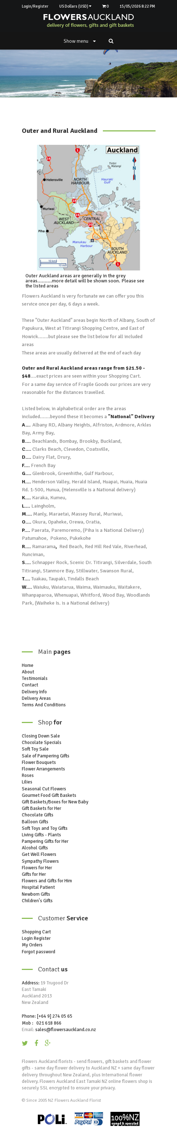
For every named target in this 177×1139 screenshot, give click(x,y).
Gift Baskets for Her (41, 808)
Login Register (36, 938)
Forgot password (38, 952)
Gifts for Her (34, 874)
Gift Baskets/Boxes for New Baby (55, 802)
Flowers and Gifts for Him (47, 881)
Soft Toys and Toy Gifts (45, 828)
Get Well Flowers (39, 854)
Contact (30, 685)
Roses (28, 775)
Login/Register (35, 6)
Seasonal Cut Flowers (44, 789)
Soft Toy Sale (35, 749)
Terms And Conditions (44, 705)
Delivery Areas (36, 698)
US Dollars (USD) (75, 6)
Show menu (80, 41)
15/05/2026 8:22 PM (137, 6)
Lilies (27, 782)
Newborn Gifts (36, 894)
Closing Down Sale (41, 736)
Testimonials (35, 678)
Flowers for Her (37, 868)
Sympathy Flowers (40, 861)
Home (27, 665)
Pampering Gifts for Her (45, 841)
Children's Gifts (37, 901)
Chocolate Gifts (37, 815)
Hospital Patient (38, 887)
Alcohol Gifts (35, 848)
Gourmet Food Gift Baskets (49, 795)
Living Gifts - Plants (41, 835)
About (28, 672)
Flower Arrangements (43, 769)
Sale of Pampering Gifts (45, 756)
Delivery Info (34, 692)
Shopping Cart (36, 932)
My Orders (32, 945)
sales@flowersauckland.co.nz (65, 1030)
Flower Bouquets (39, 762)
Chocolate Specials (41, 742)
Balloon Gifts (35, 822)
